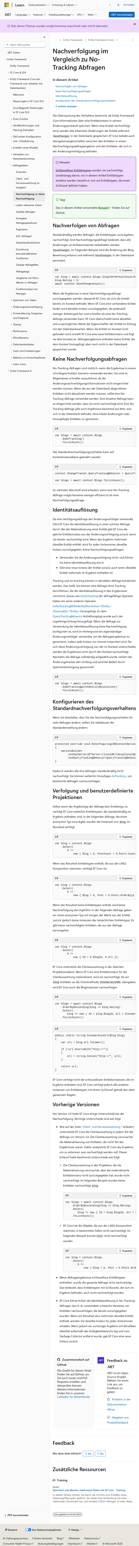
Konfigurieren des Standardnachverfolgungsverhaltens (86, 100)
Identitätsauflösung (66, 96)
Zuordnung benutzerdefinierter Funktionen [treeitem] (26, 254)
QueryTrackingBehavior (67, 616)
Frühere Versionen (42, 1538)
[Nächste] (110, 5)
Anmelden (129, 4)
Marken (91, 1543)
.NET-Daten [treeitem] (13, 52)
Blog (59, 1538)
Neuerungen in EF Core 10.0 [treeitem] (28, 101)
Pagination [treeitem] (22, 229)
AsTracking (119, 776)
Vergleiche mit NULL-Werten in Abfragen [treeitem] (28, 280)
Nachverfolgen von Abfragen (71, 86)
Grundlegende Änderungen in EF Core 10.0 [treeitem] (28, 110)
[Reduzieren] (44, 37)
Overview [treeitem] (21, 172)
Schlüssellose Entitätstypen (73, 170)
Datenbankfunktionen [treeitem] (28, 242)
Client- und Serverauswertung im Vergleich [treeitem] (27, 183)
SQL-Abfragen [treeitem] (24, 236)
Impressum (74, 1543)
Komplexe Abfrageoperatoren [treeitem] (26, 221)
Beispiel (103, 207)
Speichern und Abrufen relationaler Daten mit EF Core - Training (89, 1490)
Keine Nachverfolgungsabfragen (73, 91)
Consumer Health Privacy (17, 1543)
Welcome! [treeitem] (18, 94)
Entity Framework (73, 40)
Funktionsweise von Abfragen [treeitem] (27, 291)
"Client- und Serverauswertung (101, 1127)
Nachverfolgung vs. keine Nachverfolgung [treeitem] (30, 196)
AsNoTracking (89, 596)
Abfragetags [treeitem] (22, 271)
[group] (94, 280)
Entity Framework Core (101, 40)
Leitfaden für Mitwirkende (73, 1397)
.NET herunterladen (122, 14)
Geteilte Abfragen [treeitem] (25, 211)
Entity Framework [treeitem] (20, 65)
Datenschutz (91, 1538)
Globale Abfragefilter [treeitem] (27, 264)
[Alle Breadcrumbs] (56, 40)
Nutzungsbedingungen (50, 1543)
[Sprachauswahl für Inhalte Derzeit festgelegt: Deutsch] (11, 1530)
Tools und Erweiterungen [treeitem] (26, 351)
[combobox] (24, 45)
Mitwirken (74, 1538)
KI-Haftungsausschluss (15, 1538)
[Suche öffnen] (118, 5)
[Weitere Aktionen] (133, 40)
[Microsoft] (6, 5)
